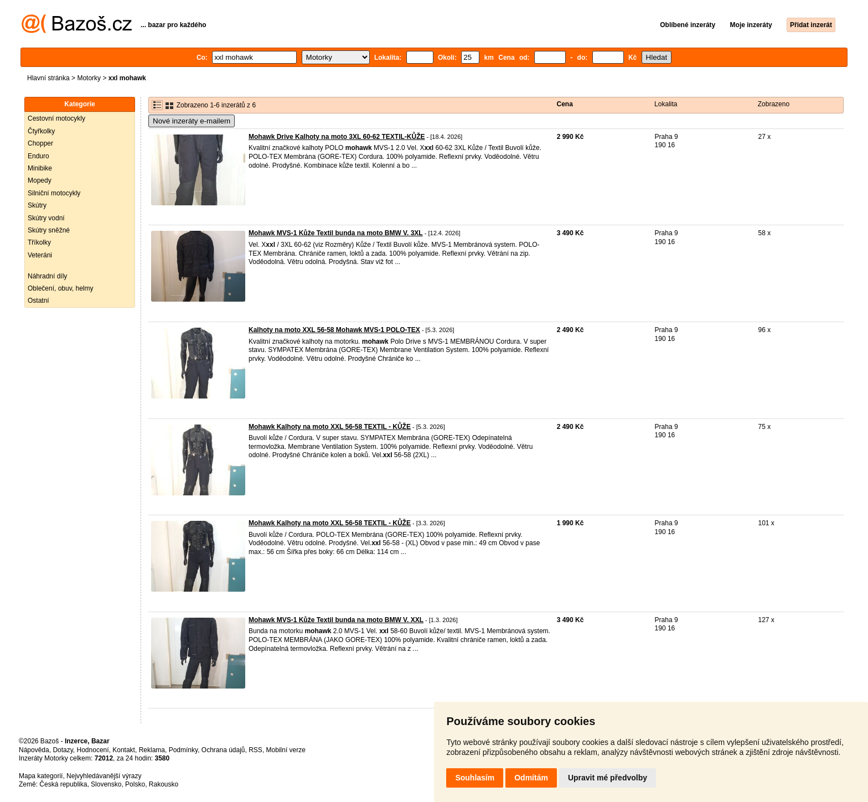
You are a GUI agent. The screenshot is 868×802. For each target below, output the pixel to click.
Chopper (40, 143)
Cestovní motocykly (56, 118)
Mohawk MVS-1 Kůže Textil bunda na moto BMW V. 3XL (336, 233)
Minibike (40, 168)
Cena (565, 104)
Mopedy (39, 180)
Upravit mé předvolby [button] (607, 777)
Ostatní (38, 300)
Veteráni (40, 255)
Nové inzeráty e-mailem (191, 121)
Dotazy (63, 750)
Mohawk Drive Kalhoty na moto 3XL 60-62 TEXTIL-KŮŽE (337, 137)
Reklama (152, 750)
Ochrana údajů (223, 750)
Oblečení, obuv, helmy (61, 288)
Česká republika (63, 784)
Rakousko (163, 784)
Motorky (89, 78)
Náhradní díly (47, 276)
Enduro (38, 156)
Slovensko (106, 784)
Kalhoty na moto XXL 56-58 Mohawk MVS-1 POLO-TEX (334, 330)
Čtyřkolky (41, 131)
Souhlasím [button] (474, 777)
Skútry (37, 205)
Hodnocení (93, 750)
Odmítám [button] (531, 777)
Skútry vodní (46, 218)
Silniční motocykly (54, 193)
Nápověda (34, 750)
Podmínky (183, 750)
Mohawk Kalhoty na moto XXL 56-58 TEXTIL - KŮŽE (330, 427)
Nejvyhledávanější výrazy (103, 776)
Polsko (135, 784)
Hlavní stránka (48, 78)
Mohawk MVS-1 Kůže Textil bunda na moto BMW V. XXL (336, 620)
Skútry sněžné (49, 230)
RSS (255, 750)
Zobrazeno (773, 104)
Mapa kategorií (41, 776)
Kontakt (123, 750)
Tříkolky (39, 242)
